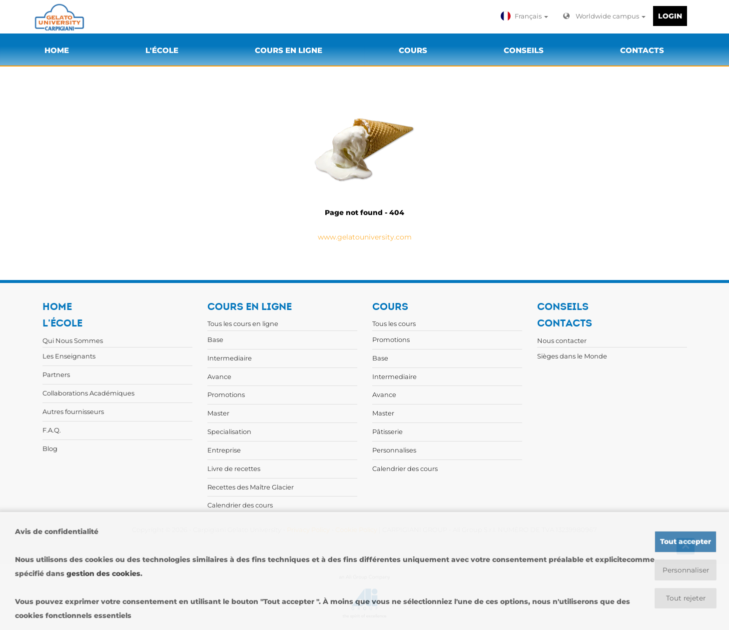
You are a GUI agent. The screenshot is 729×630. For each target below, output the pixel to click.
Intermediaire (229, 358)
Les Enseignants (68, 356)
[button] (526, 16)
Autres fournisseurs (73, 412)
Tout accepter (685, 541)
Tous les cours (394, 324)
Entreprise (224, 450)
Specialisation (229, 432)
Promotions (226, 394)
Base (215, 340)
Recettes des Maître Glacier (250, 487)
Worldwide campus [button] (604, 16)
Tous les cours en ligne (242, 324)
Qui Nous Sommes (72, 340)
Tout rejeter (686, 598)
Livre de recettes (233, 468)
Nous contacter (562, 340)
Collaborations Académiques (88, 393)
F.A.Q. (51, 430)
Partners (56, 374)
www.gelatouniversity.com (365, 237)
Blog (49, 448)
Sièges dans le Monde (572, 356)
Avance (219, 376)
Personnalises (394, 450)
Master (218, 413)
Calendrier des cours (240, 505)
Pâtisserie (387, 432)
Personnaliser (686, 570)
